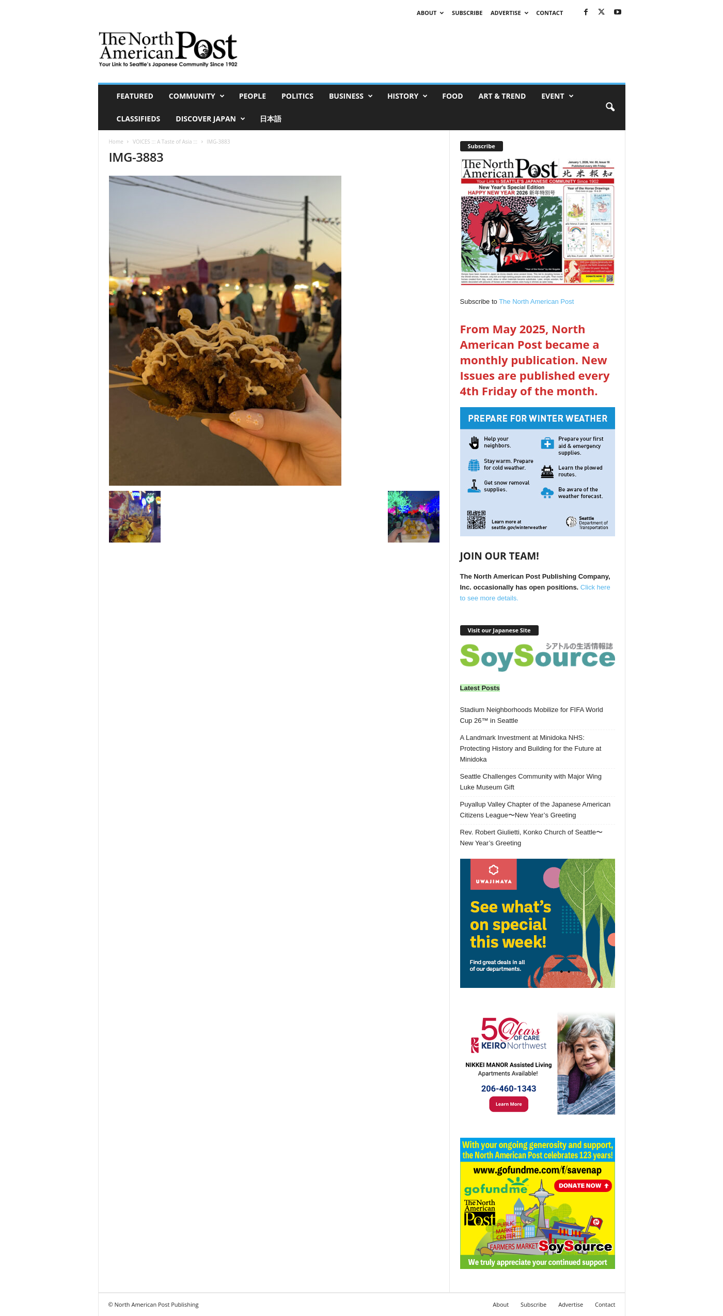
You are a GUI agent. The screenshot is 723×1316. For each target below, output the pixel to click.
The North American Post (536, 301)
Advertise (509, 13)
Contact (549, 13)
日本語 (270, 118)
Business (351, 96)
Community (197, 96)
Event (557, 96)
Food (452, 96)
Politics (297, 96)
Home (116, 141)
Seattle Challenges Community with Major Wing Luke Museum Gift (531, 781)
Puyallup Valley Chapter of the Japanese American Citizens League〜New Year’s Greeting (535, 809)
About (430, 13)
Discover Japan (210, 118)
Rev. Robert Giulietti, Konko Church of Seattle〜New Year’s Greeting (531, 837)
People (252, 96)
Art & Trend (502, 96)
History (407, 96)
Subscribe (467, 13)
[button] (610, 107)
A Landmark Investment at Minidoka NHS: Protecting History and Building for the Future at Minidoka (531, 748)
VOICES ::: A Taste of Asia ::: (165, 141)
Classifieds (139, 118)
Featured (135, 96)
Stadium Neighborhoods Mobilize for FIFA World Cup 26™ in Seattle (531, 715)
